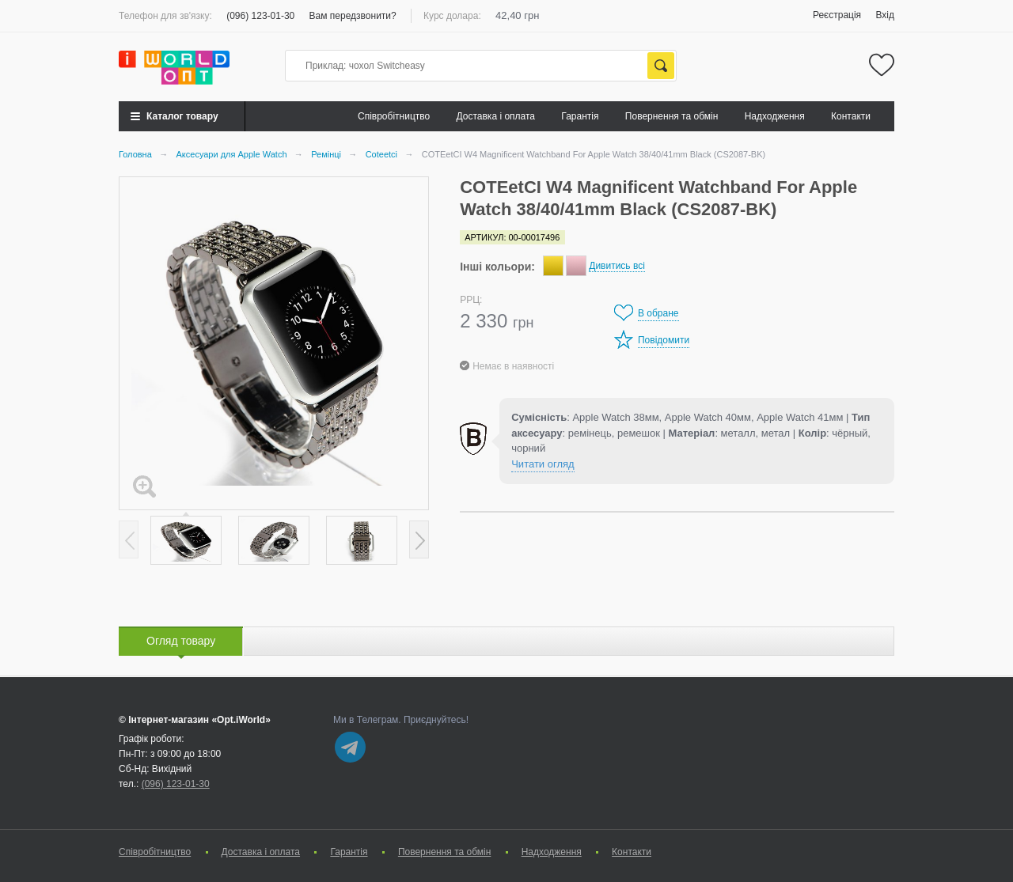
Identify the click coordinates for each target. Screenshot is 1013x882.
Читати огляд (542, 464)
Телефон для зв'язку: (165, 15)
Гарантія (579, 116)
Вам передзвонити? (352, 15)
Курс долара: (452, 15)
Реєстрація (837, 15)
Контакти (851, 116)
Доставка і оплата (496, 116)
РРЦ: (471, 299)
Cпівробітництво (394, 116)
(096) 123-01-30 (260, 15)
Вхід (884, 15)
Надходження (775, 116)
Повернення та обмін (671, 116)
